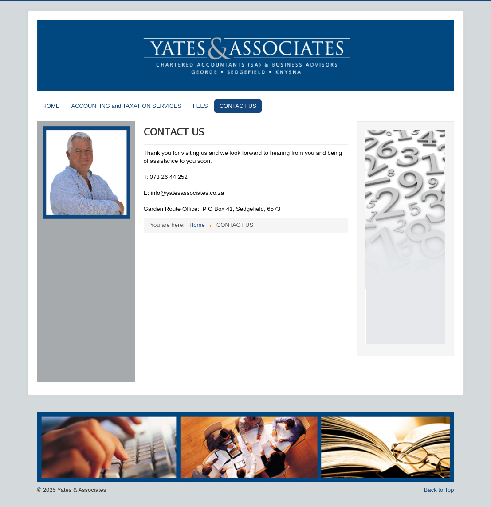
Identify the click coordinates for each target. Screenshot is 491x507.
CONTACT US (238, 106)
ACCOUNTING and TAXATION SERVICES (126, 106)
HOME (51, 106)
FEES (200, 106)
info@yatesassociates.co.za (187, 193)
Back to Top (439, 490)
